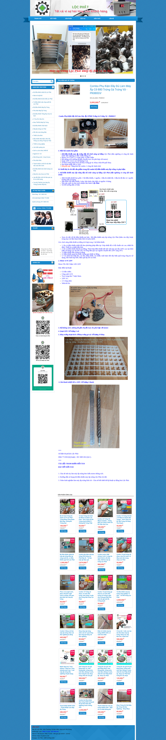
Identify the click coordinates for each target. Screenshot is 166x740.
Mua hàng (94, 106)
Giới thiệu (53, 18)
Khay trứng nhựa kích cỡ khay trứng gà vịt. (75, 334)
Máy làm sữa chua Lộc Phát (41, 174)
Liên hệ (111, 18)
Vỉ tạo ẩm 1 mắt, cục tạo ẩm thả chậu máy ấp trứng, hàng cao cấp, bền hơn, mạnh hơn (124, 633)
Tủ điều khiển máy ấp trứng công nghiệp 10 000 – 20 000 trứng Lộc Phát (124, 594)
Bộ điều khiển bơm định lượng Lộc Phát (43, 170)
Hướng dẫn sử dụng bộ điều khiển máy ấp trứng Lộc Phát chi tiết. (83, 477)
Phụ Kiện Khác (37, 160)
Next (131, 49)
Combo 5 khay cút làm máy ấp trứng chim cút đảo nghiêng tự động (67, 632)
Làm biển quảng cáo (39, 147)
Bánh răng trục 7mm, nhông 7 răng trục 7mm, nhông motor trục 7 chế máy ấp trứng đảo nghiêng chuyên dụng (67, 670)
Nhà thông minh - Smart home (41, 157)
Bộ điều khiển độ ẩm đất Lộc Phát (42, 99)
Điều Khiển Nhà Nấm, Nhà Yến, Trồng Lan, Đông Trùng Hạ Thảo (42, 139)
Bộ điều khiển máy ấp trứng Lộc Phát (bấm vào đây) (110, 237)
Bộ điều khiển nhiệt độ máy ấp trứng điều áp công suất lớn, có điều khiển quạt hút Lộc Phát (67, 557)
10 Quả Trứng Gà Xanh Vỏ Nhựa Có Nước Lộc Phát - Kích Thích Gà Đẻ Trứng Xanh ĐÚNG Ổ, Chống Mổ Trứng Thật (86, 519)
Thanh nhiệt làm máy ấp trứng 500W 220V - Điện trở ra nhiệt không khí (105, 707)
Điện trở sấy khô (37, 95)
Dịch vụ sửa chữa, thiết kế (40, 150)
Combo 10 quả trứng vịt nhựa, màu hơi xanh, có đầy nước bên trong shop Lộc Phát (124, 557)
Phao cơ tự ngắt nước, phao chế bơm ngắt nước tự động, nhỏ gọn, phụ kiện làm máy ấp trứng (67, 595)
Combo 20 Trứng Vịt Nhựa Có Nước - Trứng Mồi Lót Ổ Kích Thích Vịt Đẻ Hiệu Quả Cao (105, 521)
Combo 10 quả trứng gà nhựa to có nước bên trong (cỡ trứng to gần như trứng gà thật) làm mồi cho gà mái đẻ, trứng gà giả (105, 596)
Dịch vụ (82, 18)
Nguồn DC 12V (37, 154)
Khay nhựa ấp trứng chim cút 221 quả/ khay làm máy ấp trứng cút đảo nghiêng (86, 633)
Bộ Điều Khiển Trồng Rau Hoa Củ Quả (42, 115)
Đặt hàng (63, 531)
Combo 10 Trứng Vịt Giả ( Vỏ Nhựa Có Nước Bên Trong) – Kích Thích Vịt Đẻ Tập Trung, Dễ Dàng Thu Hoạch (124, 519)
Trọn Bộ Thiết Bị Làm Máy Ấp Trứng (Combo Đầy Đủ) (41, 183)
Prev (34, 49)
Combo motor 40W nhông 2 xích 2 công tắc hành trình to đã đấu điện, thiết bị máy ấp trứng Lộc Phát (105, 558)
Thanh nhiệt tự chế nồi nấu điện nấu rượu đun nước (42, 164)
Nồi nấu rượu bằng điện (40, 132)
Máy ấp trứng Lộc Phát (39, 129)
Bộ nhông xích (65, 328)
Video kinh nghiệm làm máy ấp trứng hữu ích (76, 480)
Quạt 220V (64, 331)
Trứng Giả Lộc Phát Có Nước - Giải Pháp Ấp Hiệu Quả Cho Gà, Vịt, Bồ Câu (47, 257)
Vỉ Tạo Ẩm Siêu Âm (38, 119)
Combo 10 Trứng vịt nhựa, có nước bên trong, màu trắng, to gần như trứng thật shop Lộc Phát (86, 595)
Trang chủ (37, 18)
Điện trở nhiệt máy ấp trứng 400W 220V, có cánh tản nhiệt (104, 632)
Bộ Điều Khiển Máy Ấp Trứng (41, 107)
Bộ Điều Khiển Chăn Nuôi (40, 125)
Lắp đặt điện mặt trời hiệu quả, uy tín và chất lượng (42, 178)
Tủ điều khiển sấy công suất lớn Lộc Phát (42, 103)
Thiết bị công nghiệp (39, 144)
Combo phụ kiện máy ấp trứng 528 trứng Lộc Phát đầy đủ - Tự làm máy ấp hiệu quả (86, 557)
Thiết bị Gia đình (38, 135)
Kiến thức (97, 18)
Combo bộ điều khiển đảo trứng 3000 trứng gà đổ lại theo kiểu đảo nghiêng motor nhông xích (86, 703)
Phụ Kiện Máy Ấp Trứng (40, 110)
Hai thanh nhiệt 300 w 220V (70, 382)
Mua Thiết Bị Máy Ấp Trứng (41, 122)
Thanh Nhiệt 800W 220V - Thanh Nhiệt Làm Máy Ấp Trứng (67, 707)
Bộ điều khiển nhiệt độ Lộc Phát (42, 92)
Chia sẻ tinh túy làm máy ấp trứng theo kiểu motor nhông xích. (82, 473)
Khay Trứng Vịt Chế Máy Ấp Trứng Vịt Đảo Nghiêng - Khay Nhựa (124, 707)
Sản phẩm (68, 18)
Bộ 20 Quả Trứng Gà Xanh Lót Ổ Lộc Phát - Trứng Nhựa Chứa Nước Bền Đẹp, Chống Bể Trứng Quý (67, 519)
